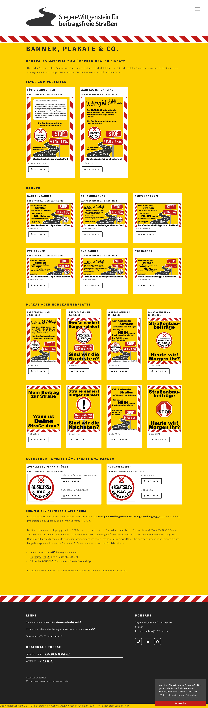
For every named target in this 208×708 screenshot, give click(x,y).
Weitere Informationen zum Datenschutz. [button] (179, 695)
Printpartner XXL (40, 556)
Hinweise (88, 72)
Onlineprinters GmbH (43, 552)
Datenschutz (41, 677)
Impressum (30, 677)
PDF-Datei (40, 169)
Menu (198, 9)
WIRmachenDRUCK (41, 561)
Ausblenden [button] (180, 703)
